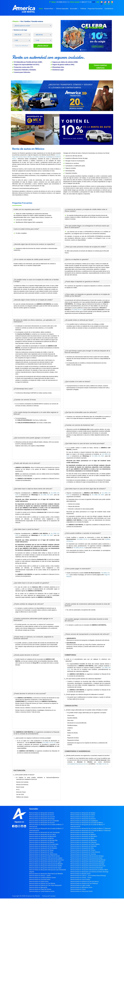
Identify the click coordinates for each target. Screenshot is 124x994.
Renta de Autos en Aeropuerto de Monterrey (84, 840)
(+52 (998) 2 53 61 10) (49, 742)
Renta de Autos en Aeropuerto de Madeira (83, 834)
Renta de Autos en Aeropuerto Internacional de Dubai (86, 858)
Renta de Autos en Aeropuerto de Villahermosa (43, 854)
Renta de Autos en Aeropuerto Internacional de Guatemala (88, 860)
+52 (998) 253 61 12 (62, 2)
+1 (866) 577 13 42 (85, 2)
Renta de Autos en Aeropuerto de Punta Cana (42, 846)
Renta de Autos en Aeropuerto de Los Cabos (42, 834)
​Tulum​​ (25, 157)
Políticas (83, 8)
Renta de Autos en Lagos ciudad (80, 885)
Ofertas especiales (62, 8)
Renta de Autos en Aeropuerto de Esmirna (83, 818)
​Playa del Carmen (17, 157)
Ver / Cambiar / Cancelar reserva (31, 21)
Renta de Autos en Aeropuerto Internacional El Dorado (87, 868)
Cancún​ (58, 155)
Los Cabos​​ (35, 157)
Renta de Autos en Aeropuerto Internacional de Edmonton (46, 860)
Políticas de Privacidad (48, 896)
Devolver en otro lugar (19, 30)
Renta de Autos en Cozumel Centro (39, 879)
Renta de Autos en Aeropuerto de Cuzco (83, 817)
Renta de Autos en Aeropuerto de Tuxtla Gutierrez (85, 852)
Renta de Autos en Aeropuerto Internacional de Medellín (46, 864)
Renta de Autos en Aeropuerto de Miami (82, 838)
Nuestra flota (48, 8)
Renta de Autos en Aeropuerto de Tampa (41, 850)
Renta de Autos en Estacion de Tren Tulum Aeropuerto (45, 885)
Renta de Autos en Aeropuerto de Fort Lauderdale (44, 821)
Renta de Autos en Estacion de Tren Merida (42, 883)
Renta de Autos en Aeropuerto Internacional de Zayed (45, 868)
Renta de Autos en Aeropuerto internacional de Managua (88, 862)
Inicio (41, 8)
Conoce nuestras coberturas (100, 66)
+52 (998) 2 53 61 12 (83, 539)
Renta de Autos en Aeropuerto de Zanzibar (83, 854)
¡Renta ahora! (42, 46)
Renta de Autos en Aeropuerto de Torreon (83, 850)
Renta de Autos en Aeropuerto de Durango (42, 818)
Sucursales (74, 8)
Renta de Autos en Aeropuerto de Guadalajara (84, 821)
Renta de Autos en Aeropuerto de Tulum (41, 852)
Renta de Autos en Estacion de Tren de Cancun (85, 881)
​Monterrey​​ (42, 157)
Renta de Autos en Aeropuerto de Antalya (83, 813)
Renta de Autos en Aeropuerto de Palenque (83, 842)
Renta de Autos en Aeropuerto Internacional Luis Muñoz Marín (89, 869)
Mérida (30, 157)
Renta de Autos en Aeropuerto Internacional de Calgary (45, 858)
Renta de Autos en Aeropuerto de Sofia (82, 848)
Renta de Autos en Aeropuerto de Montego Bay (43, 840)
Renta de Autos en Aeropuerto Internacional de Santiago (87, 864)
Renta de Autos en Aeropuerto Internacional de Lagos (45, 862)
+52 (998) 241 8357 (97, 456)
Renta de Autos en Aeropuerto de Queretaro (84, 846)
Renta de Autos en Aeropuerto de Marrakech (84, 836)
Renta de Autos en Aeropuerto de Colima (83, 815)
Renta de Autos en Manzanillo (38, 887)
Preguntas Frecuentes (95, 8)
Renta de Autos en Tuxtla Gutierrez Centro (41, 891)
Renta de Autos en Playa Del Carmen (40, 889)
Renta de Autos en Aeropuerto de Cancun (41, 815)
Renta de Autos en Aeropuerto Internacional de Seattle (45, 866)
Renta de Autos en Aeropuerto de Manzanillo (42, 836)
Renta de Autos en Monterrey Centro (81, 887)
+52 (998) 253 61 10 (77, 309)
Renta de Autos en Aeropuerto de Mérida (41, 838)
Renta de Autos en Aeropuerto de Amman (41, 813)
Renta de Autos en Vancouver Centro (82, 891)
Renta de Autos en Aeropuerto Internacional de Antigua (87, 856)
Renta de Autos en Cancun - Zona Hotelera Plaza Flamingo (88, 875)
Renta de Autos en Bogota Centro (81, 873)
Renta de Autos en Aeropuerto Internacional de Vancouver (88, 866)
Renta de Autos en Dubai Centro (38, 881)
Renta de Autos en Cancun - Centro (40, 875)
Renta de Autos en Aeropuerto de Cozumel (42, 817)
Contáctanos (109, 8)
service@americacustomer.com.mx (77, 764)
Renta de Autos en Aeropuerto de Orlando (41, 842)
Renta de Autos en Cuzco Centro (80, 879)
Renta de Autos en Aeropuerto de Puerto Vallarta (85, 844)
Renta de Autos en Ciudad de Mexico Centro (42, 877)
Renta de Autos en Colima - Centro (81, 877)
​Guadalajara (49, 157)
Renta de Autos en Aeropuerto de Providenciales (43, 844)
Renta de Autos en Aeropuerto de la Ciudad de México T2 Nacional (90, 830)
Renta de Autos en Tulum (78, 889)
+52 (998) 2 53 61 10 (102, 764)
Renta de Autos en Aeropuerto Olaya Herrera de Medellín (46, 873)
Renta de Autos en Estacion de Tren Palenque (84, 883)
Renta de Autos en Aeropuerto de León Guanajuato (44, 832)
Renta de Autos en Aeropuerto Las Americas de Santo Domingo (89, 872)
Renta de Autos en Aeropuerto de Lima (82, 832)
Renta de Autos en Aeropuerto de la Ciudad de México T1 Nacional (90, 828)
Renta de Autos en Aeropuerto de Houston (42, 822)
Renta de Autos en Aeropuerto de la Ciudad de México (87, 822)
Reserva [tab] (15, 21)
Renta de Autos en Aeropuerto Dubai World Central (44, 856)
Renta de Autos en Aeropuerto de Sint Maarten (43, 848)
